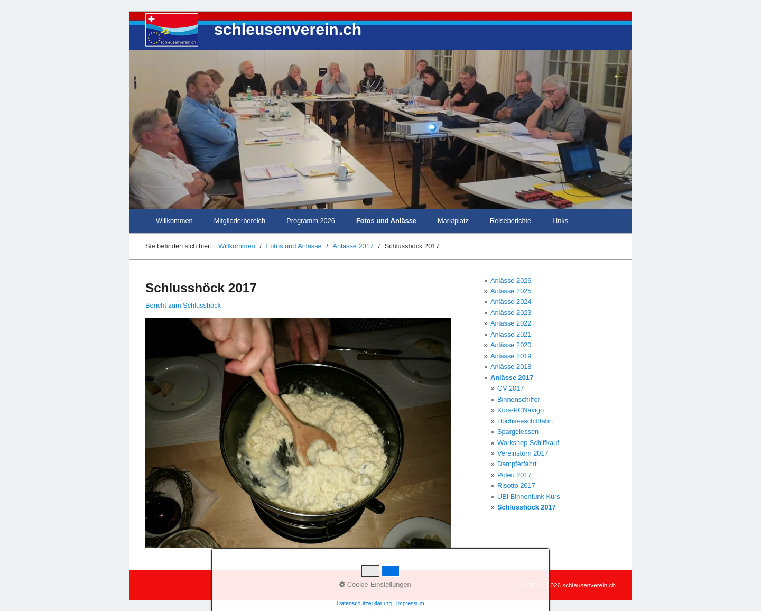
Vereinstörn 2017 (523, 453)
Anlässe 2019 (511, 356)
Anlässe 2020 (511, 345)
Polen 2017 (514, 475)
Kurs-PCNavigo (520, 410)
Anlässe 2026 (511, 280)
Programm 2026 (310, 221)
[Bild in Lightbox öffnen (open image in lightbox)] (298, 433)
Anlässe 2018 (511, 367)
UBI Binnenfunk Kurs (528, 497)
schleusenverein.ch (287, 29)
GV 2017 (510, 388)
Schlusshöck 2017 (526, 507)
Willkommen (174, 221)
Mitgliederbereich (239, 221)
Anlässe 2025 (511, 291)
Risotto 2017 (516, 485)
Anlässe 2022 (511, 323)
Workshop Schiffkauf (528, 443)
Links (560, 221)
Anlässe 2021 (511, 334)
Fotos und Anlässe (386, 221)
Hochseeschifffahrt (525, 421)
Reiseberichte (510, 221)
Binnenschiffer (518, 399)
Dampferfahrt (517, 464)
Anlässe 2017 (511, 378)
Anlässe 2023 (511, 313)
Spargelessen (518, 432)
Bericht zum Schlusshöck (183, 305)
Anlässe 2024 (511, 302)
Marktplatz (453, 221)
